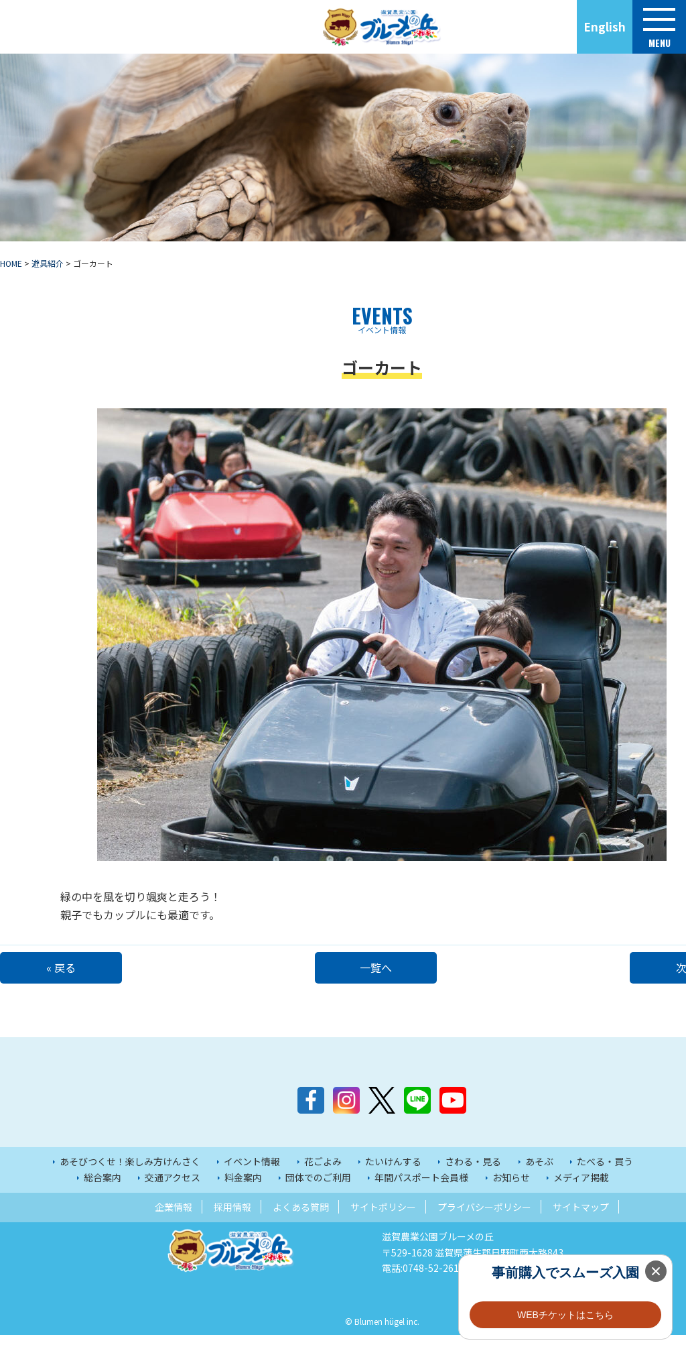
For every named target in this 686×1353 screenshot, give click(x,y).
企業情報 (173, 1225)
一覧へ (382, 967)
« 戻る (67, 967)
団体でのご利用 (318, 1195)
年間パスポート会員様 (421, 1195)
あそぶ (539, 1180)
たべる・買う (605, 1180)
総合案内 (102, 1195)
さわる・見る (473, 1180)
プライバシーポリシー (484, 1225)
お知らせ (511, 1195)
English (605, 26)
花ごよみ (323, 1180)
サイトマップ (581, 1225)
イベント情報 (252, 1180)
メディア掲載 (581, 1195)
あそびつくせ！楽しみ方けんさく (130, 1180)
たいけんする (393, 1180)
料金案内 (243, 1195)
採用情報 (232, 1225)
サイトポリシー (383, 1225)
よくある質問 (301, 1225)
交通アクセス (172, 1195)
